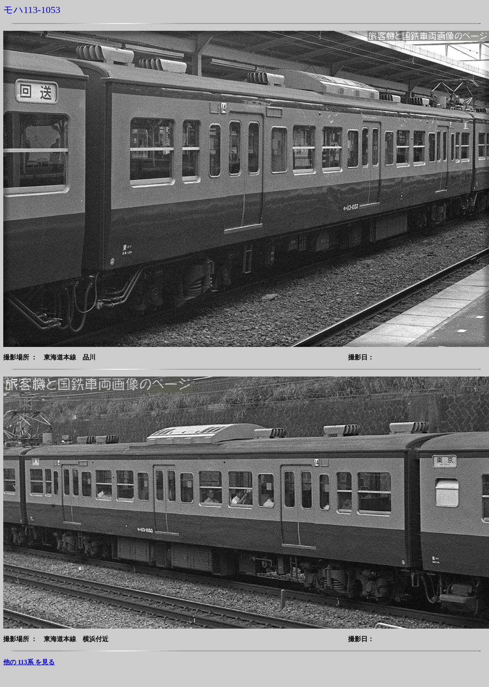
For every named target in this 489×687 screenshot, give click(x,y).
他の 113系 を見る (29, 662)
